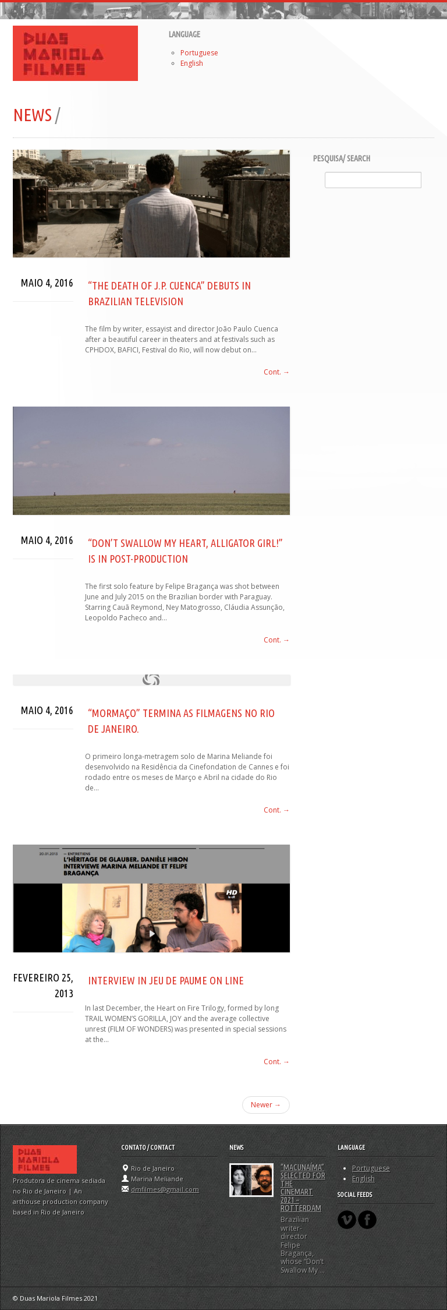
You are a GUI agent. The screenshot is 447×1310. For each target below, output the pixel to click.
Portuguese (199, 53)
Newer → (266, 1105)
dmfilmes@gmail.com (165, 1189)
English (191, 63)
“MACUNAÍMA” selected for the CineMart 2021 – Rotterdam (303, 1188)
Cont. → (277, 372)
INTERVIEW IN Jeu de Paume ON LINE (166, 980)
